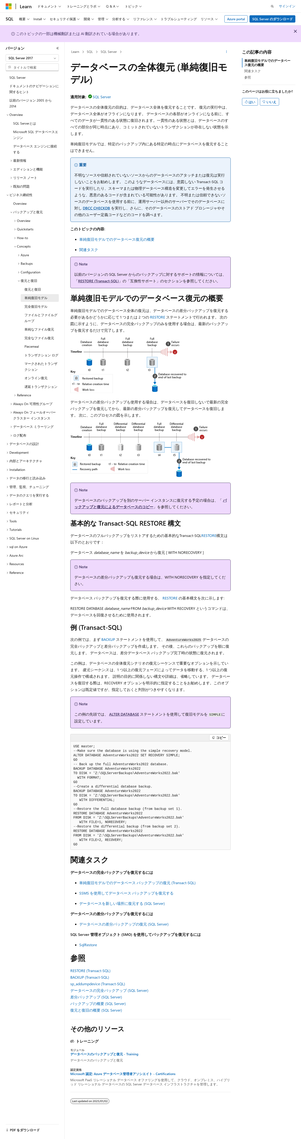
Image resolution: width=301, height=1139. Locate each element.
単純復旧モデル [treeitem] (36, 298)
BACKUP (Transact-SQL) (89, 977)
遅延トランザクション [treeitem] (40, 386)
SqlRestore (88, 944)
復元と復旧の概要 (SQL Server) (96, 1010)
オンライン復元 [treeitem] (36, 378)
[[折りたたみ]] (58, 48)
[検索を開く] (272, 6)
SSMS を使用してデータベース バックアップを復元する (126, 893)
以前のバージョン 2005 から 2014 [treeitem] (30, 103)
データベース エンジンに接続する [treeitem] (35, 149)
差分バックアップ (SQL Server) (96, 996)
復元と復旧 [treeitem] (32, 289)
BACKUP (108, 639)
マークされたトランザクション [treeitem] (40, 366)
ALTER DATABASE (124, 714)
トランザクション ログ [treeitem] (41, 355)
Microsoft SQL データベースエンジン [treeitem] (35, 135)
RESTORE (157, 317)
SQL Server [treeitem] (17, 77)
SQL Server (109, 51)
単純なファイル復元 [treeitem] (39, 329)
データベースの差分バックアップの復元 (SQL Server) (124, 924)
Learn (75, 51)
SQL (90, 51)
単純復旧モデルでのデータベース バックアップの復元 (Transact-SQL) (137, 882)
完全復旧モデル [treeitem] (36, 306)
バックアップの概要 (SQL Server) (98, 1003)
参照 (247, 77)
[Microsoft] (9, 6)
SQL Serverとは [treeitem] (24, 123)
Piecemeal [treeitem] (31, 346)
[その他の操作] (226, 52)
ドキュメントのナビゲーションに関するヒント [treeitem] (34, 89)
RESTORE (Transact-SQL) (98, 280)
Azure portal (236, 19)
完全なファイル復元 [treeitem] (39, 338)
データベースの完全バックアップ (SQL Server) (109, 990)
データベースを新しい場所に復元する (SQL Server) (122, 903)
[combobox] (32, 58)
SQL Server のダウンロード (272, 19)
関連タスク (88, 249)
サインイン (287, 6)
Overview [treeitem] (20, 203)
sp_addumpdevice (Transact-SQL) (97, 983)
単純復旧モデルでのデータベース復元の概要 (116, 239)
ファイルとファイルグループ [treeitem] (40, 318)
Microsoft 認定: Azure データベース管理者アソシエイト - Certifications (122, 1074)
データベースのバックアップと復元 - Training (104, 1054)
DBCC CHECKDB (96, 207)
